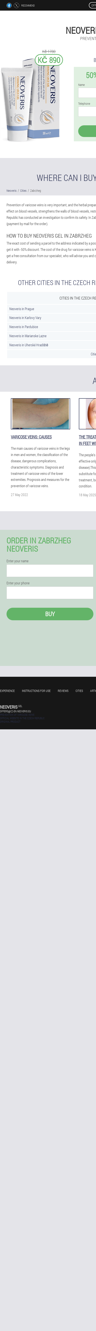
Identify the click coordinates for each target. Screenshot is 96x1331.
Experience (7, 691)
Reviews (63, 691)
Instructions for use (36, 691)
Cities (79, 691)
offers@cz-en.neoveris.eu (15, 711)
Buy (50, 614)
